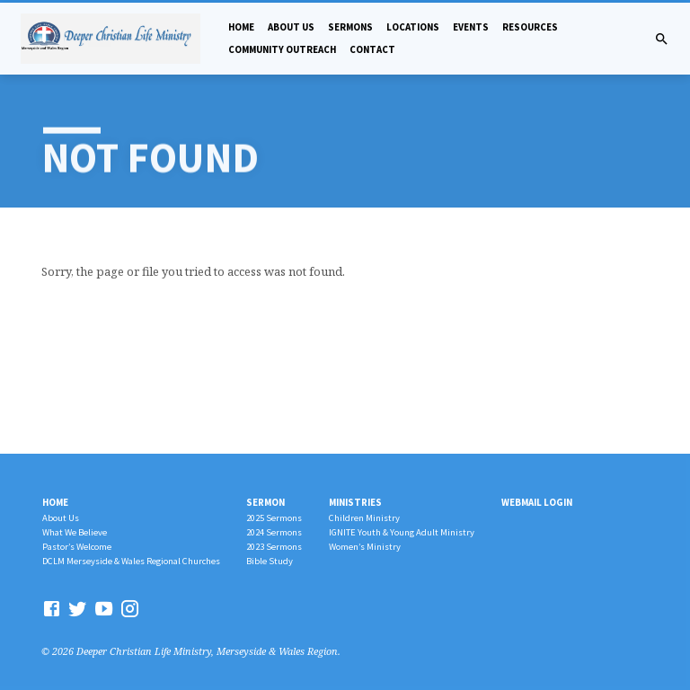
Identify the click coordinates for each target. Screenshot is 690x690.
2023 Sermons (274, 547)
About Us (291, 27)
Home (241, 27)
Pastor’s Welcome (76, 547)
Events (471, 27)
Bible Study (269, 561)
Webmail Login (536, 502)
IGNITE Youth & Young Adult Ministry (401, 532)
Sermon (265, 502)
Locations (412, 27)
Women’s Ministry (365, 547)
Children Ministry (364, 518)
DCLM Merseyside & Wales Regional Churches (131, 561)
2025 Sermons (274, 518)
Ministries (355, 502)
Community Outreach (282, 49)
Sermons (350, 27)
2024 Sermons (274, 532)
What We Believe (74, 532)
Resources (530, 27)
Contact (372, 49)
